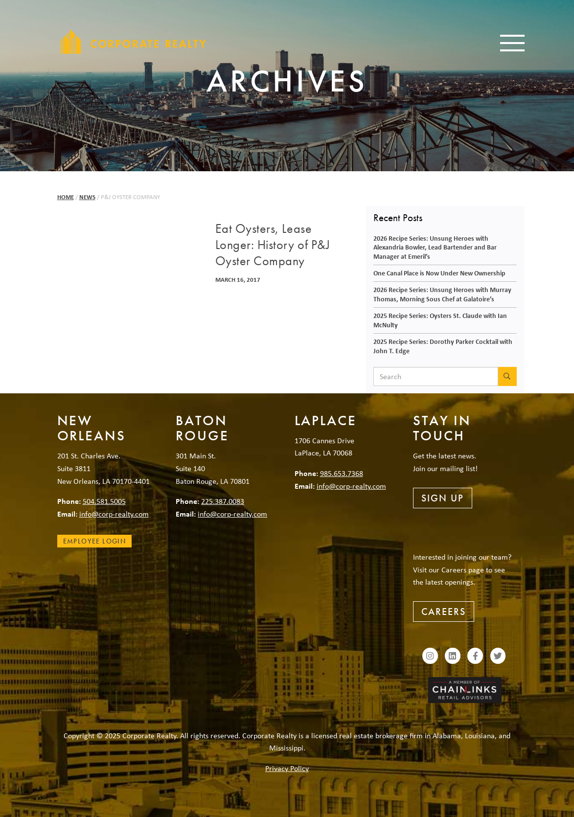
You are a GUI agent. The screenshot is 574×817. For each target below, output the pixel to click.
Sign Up (442, 498)
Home (65, 197)
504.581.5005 (104, 501)
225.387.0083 (222, 501)
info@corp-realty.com (114, 513)
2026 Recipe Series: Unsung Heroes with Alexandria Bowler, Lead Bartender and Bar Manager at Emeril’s (435, 247)
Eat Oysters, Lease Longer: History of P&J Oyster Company (272, 245)
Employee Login (94, 541)
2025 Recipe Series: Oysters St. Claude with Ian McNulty (440, 320)
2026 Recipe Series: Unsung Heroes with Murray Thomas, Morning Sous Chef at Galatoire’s (442, 294)
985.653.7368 (341, 473)
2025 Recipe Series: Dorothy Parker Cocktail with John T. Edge (442, 346)
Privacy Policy (287, 768)
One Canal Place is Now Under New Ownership (439, 272)
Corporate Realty (133, 41)
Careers (443, 611)
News (87, 197)
